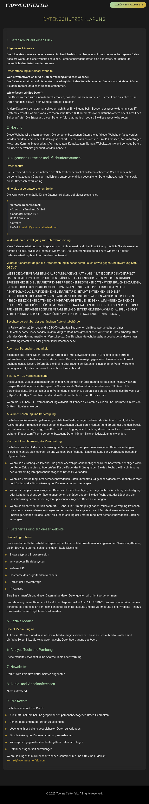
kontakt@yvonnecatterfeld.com (38, 227)
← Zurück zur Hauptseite (128, 4)
